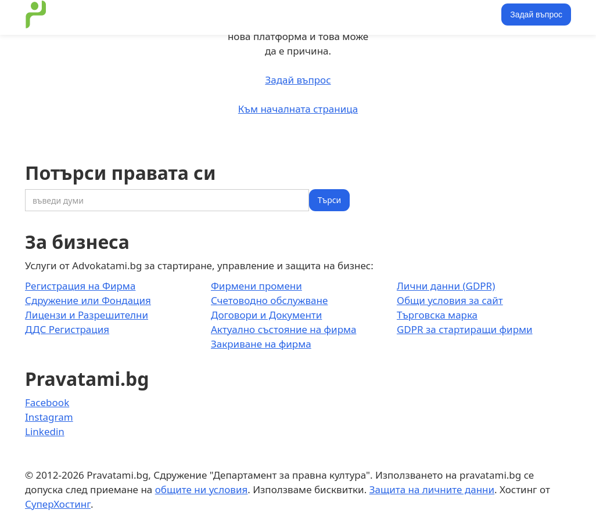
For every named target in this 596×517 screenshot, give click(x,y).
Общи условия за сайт (450, 300)
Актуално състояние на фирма (284, 329)
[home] (36, 14)
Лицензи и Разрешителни (86, 314)
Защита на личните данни (431, 489)
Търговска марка (437, 314)
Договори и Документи (266, 314)
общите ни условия (201, 489)
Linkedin (44, 431)
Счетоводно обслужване (269, 300)
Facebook (47, 402)
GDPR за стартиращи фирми (465, 329)
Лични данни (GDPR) (446, 285)
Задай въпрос (536, 14)
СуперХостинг (58, 504)
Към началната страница (298, 108)
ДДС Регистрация (67, 329)
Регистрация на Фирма (80, 285)
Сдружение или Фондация (88, 300)
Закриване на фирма (261, 343)
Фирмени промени (256, 285)
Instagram (49, 417)
